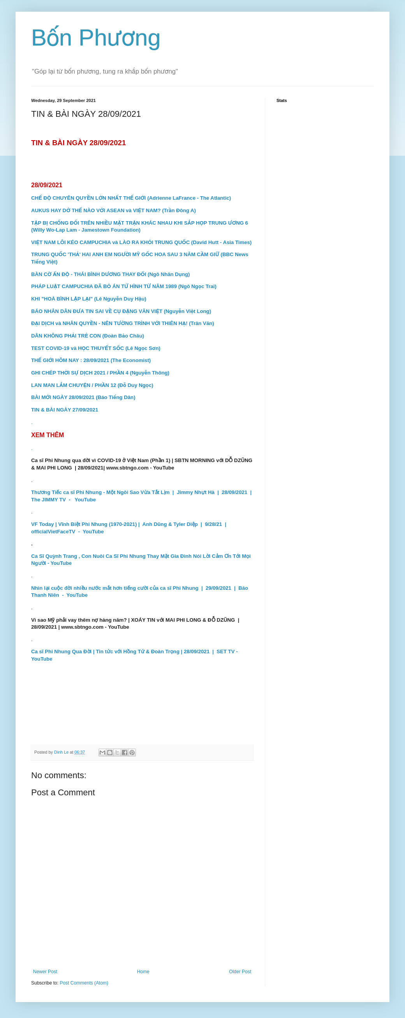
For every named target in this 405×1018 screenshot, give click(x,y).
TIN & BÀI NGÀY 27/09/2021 (64, 410)
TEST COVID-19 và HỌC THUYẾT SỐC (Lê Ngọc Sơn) (95, 348)
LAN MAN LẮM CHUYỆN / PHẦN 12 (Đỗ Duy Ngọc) (92, 385)
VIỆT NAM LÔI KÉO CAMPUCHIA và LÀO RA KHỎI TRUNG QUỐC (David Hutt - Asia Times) (141, 242)
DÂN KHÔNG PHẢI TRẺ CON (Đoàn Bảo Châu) (87, 336)
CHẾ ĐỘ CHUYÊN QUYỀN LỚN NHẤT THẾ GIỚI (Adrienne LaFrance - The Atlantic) (131, 198)
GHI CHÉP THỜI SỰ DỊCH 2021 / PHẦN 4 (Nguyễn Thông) (100, 373)
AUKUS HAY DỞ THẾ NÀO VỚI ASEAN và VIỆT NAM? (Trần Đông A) (113, 210)
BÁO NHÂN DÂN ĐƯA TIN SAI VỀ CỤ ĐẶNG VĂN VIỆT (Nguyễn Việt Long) (121, 311)
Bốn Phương (96, 38)
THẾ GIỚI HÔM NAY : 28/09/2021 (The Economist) (91, 360)
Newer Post (45, 971)
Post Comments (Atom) (84, 983)
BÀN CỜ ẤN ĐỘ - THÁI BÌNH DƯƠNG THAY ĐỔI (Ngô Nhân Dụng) (110, 274)
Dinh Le (62, 752)
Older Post (240, 971)
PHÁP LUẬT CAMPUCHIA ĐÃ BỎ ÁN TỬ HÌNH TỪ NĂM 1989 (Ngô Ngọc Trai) (124, 286)
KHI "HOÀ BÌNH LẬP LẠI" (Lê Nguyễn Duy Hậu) (88, 299)
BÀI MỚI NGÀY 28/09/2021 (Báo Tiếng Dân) (83, 397)
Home (143, 971)
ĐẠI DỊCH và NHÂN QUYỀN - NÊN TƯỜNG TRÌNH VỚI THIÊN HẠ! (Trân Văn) (122, 323)
